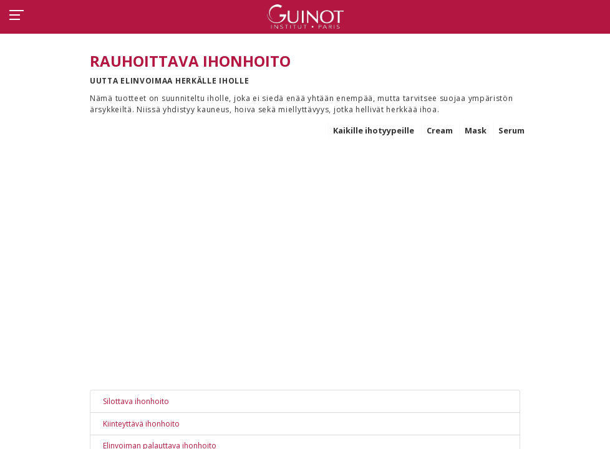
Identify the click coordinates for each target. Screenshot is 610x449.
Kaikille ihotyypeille (373, 130)
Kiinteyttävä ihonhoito (141, 423)
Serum (511, 130)
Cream (440, 130)
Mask (476, 130)
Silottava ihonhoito (136, 401)
